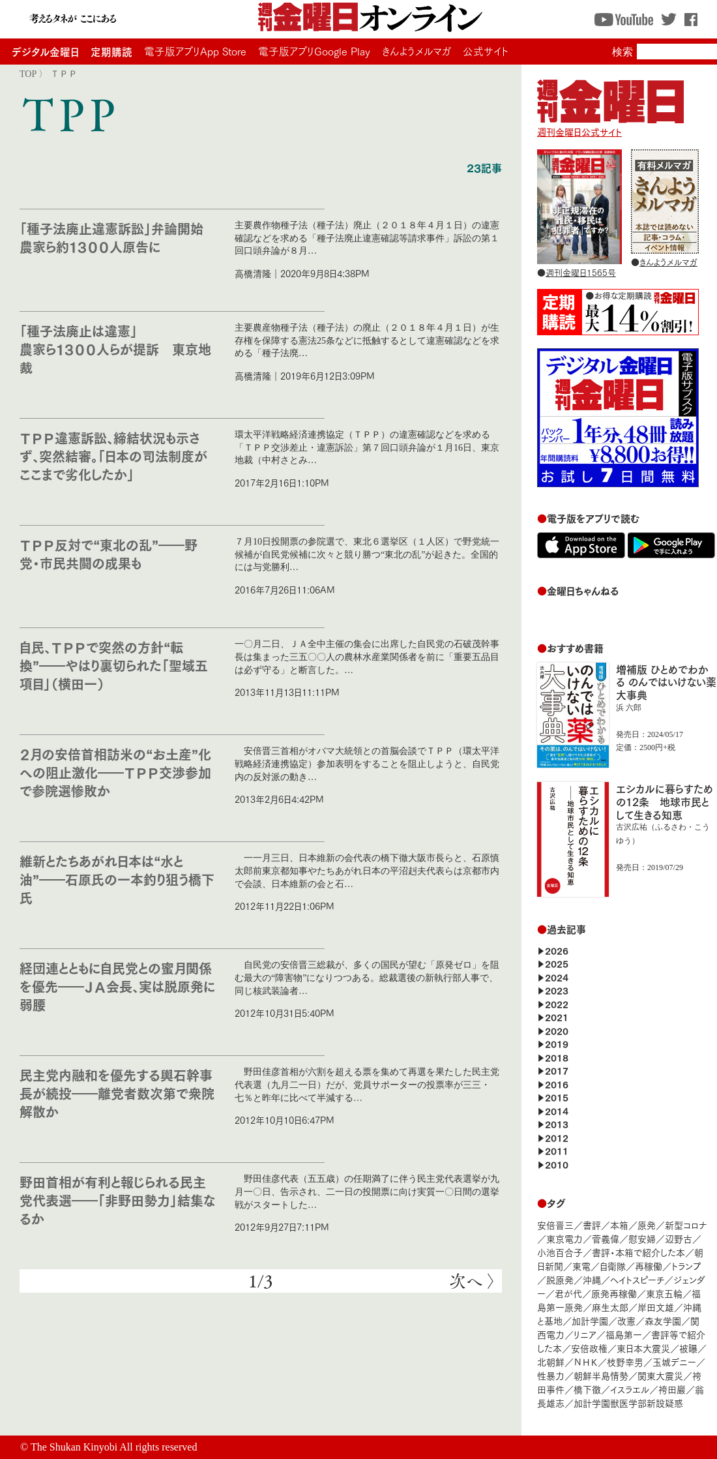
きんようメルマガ (416, 51)
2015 (556, 1097)
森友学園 (663, 1320)
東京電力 (564, 1238)
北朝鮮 (550, 1361)
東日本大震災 (643, 1347)
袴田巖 (672, 1388)
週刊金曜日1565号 (581, 271)
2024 (556, 977)
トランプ (686, 1265)
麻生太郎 (610, 1306)
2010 (556, 1164)
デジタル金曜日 (45, 51)
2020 (556, 1030)
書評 (592, 1224)
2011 (556, 1150)
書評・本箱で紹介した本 (638, 1251)
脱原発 (560, 1279)
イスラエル (629, 1388)
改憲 (626, 1320)
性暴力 (550, 1375)
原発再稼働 (614, 1293)
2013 (556, 1123)
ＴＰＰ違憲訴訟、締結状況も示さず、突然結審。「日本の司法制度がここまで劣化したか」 (113, 455)
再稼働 (648, 1265)
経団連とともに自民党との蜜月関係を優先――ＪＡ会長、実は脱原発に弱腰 (117, 985)
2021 (556, 1016)
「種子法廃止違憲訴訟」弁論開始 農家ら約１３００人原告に (118, 237)
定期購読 (111, 51)
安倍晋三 (555, 1224)
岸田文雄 (655, 1306)
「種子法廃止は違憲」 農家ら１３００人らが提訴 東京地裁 (115, 348)
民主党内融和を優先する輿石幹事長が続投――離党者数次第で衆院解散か (117, 1092)
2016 (556, 1083)
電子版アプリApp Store (195, 51)
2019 (556, 1043)
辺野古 (678, 1238)
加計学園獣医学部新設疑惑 (628, 1402)
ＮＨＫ (586, 1361)
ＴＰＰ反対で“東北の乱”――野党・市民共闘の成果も (109, 553)
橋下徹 (587, 1388)
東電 (581, 1265)
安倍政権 (589, 1347)
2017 (556, 1070)
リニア (585, 1334)
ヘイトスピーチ (637, 1279)
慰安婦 (642, 1238)
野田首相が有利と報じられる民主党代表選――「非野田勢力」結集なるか (117, 1199)
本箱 (619, 1224)
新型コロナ (686, 1224)
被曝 (688, 1347)
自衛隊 (613, 1265)
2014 (556, 1110)
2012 (556, 1137)
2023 (556, 990)
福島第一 (624, 1334)
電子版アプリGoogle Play (314, 51)
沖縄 (592, 1279)
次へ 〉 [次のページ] (472, 1280)
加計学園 (590, 1320)
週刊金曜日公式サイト (610, 125)
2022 (556, 1003)
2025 (556, 963)
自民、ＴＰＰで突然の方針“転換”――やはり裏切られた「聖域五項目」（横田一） (114, 665)
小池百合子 (560, 1251)
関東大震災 (660, 1375)
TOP (28, 73)
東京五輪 (664, 1293)
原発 (646, 1224)
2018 (556, 1057)
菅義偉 (605, 1238)
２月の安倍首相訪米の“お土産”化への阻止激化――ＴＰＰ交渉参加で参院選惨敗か (115, 772)
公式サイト (485, 51)
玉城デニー (674, 1361)
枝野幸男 (625, 1361)
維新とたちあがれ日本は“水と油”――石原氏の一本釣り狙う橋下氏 (117, 878)
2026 (556, 950)
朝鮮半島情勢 (601, 1375)
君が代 (568, 1293)
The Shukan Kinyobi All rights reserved (114, 1446)
